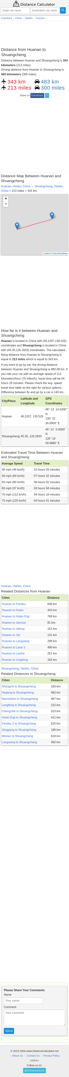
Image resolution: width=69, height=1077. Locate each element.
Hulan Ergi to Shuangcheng (19, 717)
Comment (10, 1007)
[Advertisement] (34, 33)
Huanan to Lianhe (13, 653)
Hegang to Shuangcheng (18, 692)
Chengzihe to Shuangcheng (20, 711)
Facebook (37, 95)
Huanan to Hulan (12, 610)
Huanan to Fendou (14, 604)
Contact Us (33, 1055)
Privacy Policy (51, 1055)
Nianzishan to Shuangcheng (20, 698)
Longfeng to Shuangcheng (19, 705)
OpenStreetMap (60, 253)
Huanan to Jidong (13, 628)
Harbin (17, 186)
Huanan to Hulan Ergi (15, 616)
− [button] (6, 204)
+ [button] (6, 199)
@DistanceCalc (34, 1070)
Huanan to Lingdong (15, 659)
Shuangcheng (44, 186)
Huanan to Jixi (11, 635)
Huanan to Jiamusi (14, 622)
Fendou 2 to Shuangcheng (19, 723)
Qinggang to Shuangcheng (19, 729)
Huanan (6, 186)
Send (9, 1030)
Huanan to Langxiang (15, 641)
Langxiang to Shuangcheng (19, 742)
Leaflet (46, 253)
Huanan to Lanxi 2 (13, 647)
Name (8, 994)
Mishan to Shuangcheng (17, 736)
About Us (17, 1055)
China (26, 186)
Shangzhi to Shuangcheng (19, 686)
